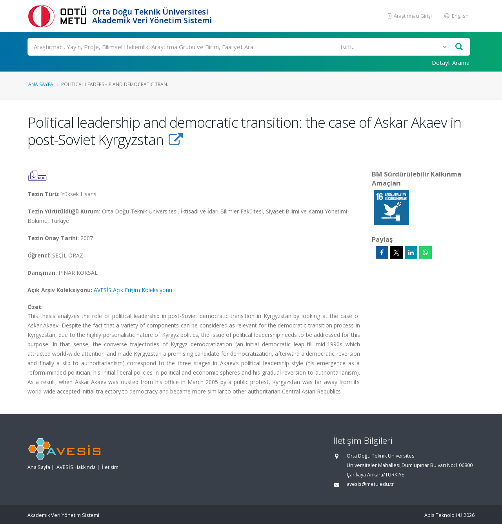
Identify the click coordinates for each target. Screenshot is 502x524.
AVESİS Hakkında (76, 467)
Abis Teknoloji (440, 515)
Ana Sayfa (40, 84)
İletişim (110, 467)
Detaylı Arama (450, 62)
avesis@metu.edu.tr (370, 484)
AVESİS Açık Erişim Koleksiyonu (133, 290)
